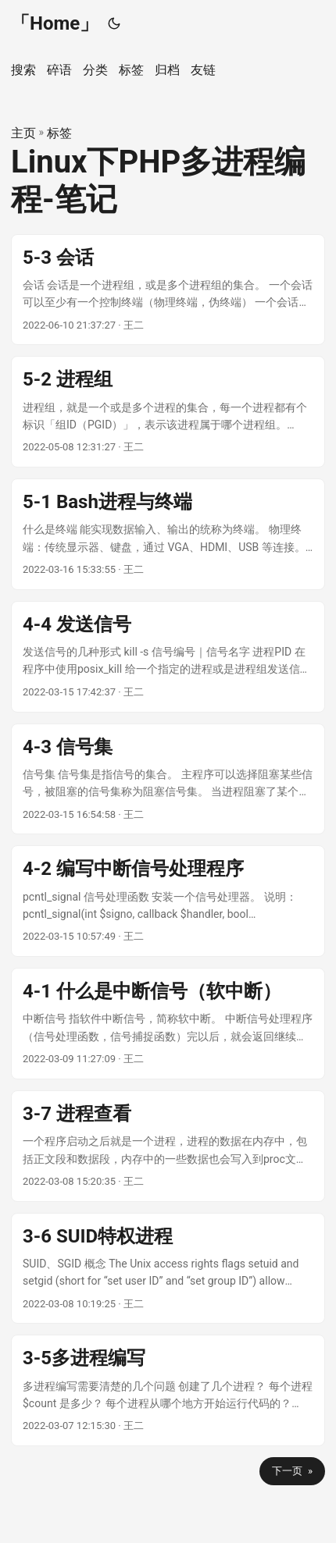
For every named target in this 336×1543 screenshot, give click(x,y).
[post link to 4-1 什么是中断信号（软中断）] (168, 1024)
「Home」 (54, 23)
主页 (23, 133)
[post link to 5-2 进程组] (168, 412)
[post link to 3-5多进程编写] (168, 1390)
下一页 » (292, 1471)
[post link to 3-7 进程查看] (168, 1146)
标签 (59, 133)
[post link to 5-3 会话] (168, 290)
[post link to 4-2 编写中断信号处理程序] (168, 901)
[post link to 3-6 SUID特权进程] (168, 1269)
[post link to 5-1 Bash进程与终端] (168, 534)
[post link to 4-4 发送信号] (168, 657)
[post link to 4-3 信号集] (168, 779)
